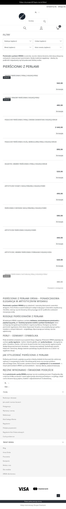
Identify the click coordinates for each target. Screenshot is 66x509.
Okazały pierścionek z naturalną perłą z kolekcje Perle (26, 276)
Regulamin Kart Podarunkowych (13, 434)
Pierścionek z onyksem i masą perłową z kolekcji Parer (25, 209)
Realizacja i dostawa (9, 399)
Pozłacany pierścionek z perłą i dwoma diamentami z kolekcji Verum (31, 121)
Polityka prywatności (9, 429)
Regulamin (6, 425)
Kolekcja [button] (7, 43)
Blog (4, 449)
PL (5, 384)
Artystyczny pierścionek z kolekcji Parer (20, 232)
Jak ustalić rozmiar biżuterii (12, 404)
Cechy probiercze (9, 438)
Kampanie (6, 462)
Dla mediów (7, 471)
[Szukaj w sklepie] (34, 22)
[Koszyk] (58, 30)
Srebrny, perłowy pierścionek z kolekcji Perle (22, 99)
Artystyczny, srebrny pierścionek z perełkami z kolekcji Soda (28, 254)
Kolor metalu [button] (39, 49)
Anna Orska (7, 454)
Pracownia (6, 458)
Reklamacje (7, 416)
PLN (6, 388)
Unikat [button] (37, 43)
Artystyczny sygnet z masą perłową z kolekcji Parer (25, 187)
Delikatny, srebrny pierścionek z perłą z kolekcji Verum (26, 165)
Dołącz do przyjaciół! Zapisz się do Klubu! (33, 2)
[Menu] (8, 30)
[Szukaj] (44, 23)
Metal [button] (6, 49)
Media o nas (7, 467)
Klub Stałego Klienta (9, 421)
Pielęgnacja (7, 408)
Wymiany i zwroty (9, 412)
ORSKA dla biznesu (9, 475)
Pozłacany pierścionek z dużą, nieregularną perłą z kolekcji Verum (31, 143)
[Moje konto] (41, 30)
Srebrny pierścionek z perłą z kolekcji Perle (21, 77)
